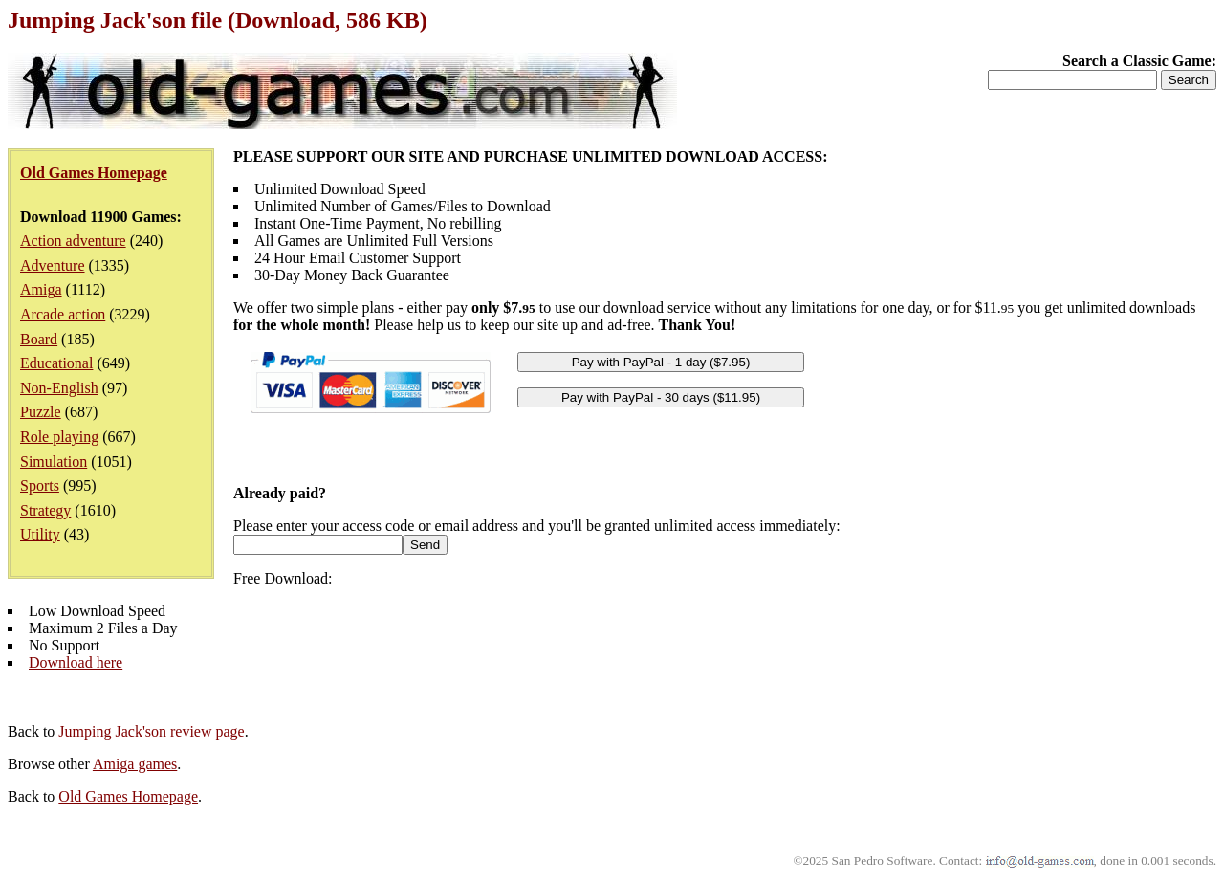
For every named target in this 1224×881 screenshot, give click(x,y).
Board (38, 339)
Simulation (53, 461)
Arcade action (62, 314)
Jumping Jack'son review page (151, 731)
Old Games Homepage (128, 796)
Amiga (41, 289)
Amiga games (135, 764)
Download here (75, 662)
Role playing (59, 437)
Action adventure (73, 240)
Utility (40, 534)
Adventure (52, 265)
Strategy (45, 510)
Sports (39, 485)
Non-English (59, 388)
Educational (56, 363)
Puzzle (40, 412)
